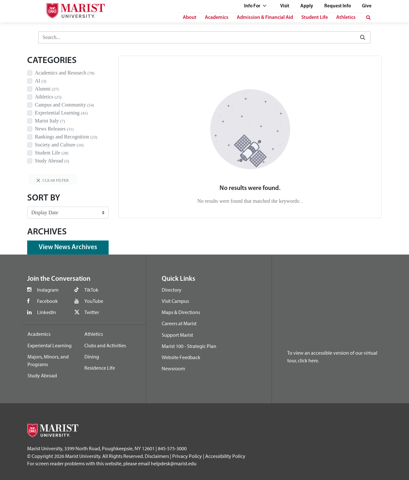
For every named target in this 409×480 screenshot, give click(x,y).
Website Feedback (181, 357)
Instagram (47, 290)
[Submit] (363, 37)
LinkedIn (46, 312)
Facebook (47, 301)
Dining (91, 356)
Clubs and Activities (105, 345)
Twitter (91, 312)
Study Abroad (42, 375)
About (190, 17)
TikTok (91, 290)
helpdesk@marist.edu (174, 463)
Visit (284, 6)
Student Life (314, 17)
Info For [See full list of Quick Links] (255, 6)
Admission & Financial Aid (265, 17)
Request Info (337, 6)
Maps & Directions (181, 312)
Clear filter (52, 180)
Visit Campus (175, 301)
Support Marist (177, 335)
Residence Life (99, 368)
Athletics (346, 17)
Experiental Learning (49, 345)
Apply (306, 6)
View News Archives (68, 247)
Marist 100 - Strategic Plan (189, 346)
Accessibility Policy (225, 456)
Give (367, 6)
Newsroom (173, 368)
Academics (216, 17)
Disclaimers (157, 456)
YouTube (93, 301)
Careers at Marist (179, 323)
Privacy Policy (187, 456)
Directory (171, 290)
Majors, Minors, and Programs (48, 360)
